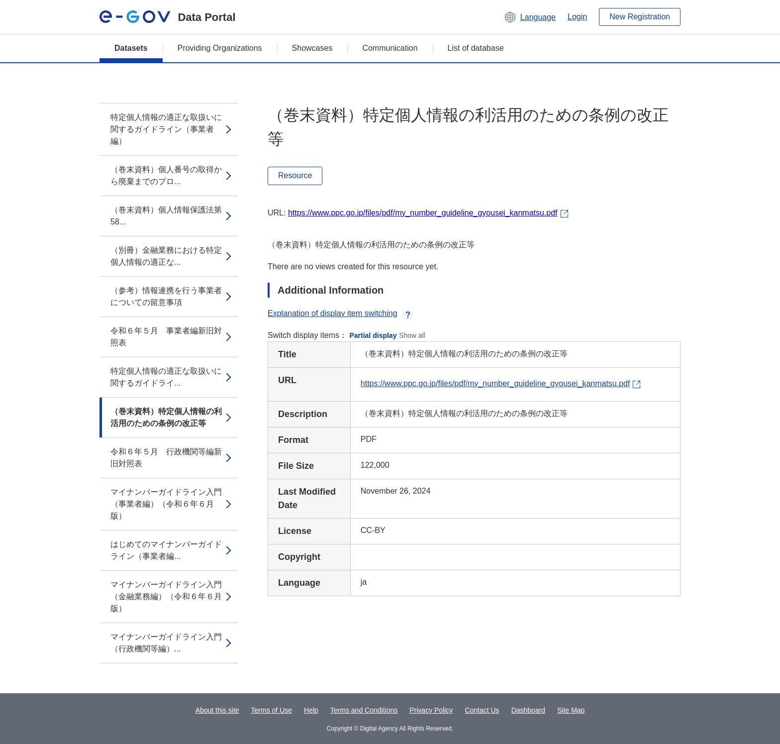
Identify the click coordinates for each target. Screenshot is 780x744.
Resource (295, 175)
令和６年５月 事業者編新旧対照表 (166, 336)
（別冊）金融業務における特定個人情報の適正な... (166, 256)
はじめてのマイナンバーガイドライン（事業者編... (166, 550)
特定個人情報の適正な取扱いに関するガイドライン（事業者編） (166, 129)
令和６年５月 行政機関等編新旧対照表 (166, 457)
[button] (529, 16)
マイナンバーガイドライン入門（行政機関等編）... (166, 643)
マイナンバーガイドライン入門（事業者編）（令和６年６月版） (166, 504)
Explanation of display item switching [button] (340, 313)
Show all (412, 335)
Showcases (312, 48)
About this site (217, 710)
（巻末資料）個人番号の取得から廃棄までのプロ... (166, 175)
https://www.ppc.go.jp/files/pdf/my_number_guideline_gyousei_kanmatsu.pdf (423, 213)
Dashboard (528, 710)
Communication (389, 48)
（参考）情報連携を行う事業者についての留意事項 (166, 296)
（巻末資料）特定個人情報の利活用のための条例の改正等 (166, 417)
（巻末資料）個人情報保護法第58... (166, 216)
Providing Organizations (220, 48)
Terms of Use (271, 710)
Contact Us (482, 710)
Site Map (571, 710)
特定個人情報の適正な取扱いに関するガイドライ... (166, 377)
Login (577, 16)
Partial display (373, 335)
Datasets (131, 48)
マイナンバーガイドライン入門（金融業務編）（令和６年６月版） (166, 596)
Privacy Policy (431, 710)
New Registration (639, 16)
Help (311, 710)
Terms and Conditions (363, 710)
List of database (476, 48)
